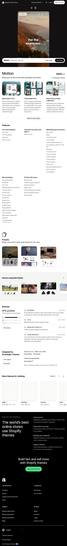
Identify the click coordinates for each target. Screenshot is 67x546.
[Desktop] (31, 7)
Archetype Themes (59, 77)
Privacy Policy (6, 539)
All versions (36, 354)
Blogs (3, 521)
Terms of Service (7, 535)
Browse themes (37, 2)
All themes (7, 363)
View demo (49, 60)
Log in (51, 2)
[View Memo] (48, 256)
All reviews (7, 328)
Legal (35, 517)
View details (28, 354)
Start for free (59, 2)
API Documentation (8, 514)
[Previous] (59, 277)
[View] (10, 288)
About (36, 511)
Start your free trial (33, 469)
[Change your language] (14, 530)
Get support (7, 359)
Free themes (38, 493)
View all (52, 376)
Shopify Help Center (8, 511)
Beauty (4, 493)
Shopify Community (8, 517)
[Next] (63, 277)
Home (4, 500)
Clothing (4, 490)
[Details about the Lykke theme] (10, 393)
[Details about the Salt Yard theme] (29, 393)
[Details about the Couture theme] (48, 393)
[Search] (46, 2)
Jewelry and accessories (10, 496)
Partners (36, 514)
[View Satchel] (29, 256)
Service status (38, 521)
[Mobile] (35, 7)
